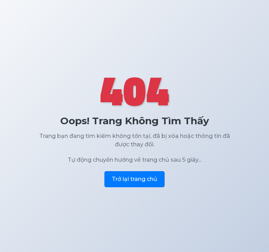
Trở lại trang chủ (134, 179)
